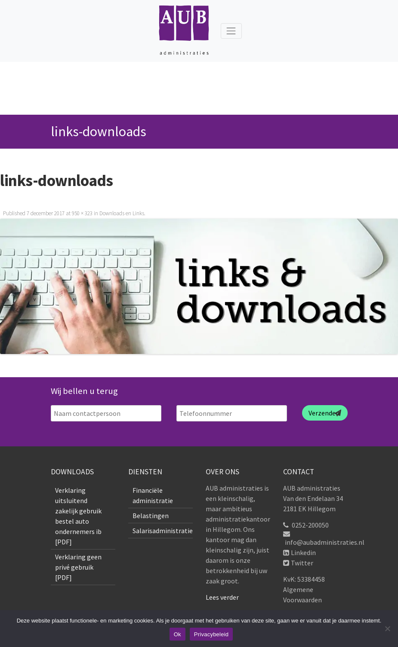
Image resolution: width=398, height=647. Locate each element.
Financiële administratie (153, 495)
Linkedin (303, 552)
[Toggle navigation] (231, 30)
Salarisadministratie (163, 530)
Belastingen (151, 515)
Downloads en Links (121, 213)
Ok (177, 634)
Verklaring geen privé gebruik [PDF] (78, 567)
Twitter (302, 562)
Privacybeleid (211, 634)
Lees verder (222, 597)
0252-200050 (310, 525)
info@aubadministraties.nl (324, 542)
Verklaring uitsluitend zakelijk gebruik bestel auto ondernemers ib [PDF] (78, 516)
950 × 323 (82, 213)
